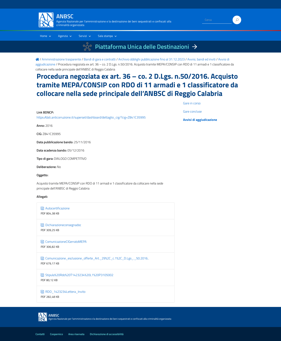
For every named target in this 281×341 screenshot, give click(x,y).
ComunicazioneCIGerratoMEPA (64, 241)
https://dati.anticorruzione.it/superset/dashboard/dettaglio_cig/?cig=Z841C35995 (91, 117)
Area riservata (76, 334)
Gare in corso (191, 103)
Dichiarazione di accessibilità (107, 334)
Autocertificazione (55, 208)
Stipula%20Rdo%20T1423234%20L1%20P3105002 (77, 275)
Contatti (40, 334)
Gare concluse (192, 111)
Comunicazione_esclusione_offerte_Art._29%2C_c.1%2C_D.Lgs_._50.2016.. (95, 258)
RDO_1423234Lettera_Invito (63, 291)
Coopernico (56, 334)
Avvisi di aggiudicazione (200, 119)
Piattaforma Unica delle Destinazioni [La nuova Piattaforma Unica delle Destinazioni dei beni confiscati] (142, 46)
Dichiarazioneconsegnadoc (61, 224)
